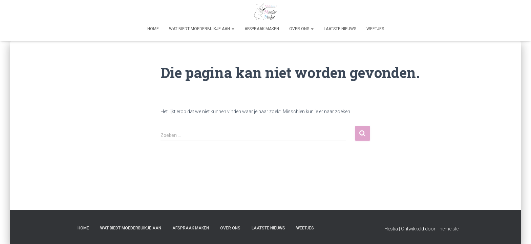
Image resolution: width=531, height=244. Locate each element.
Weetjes (375, 28)
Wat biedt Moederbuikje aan (201, 28)
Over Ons (301, 28)
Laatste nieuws (340, 28)
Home (153, 28)
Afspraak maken (262, 28)
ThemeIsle (448, 228)
